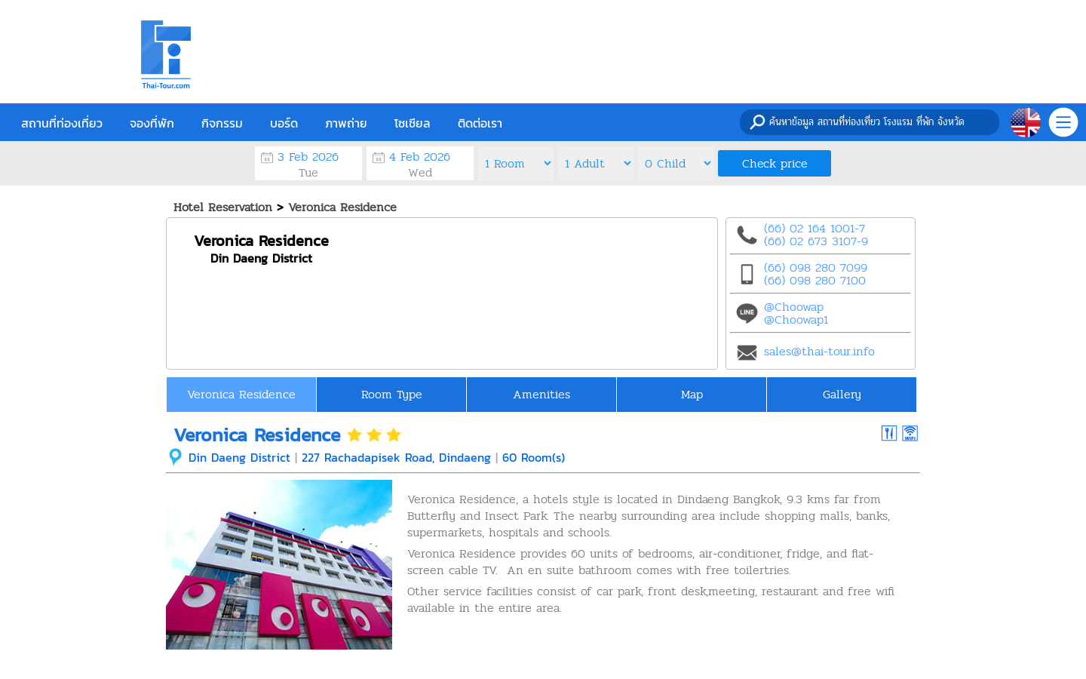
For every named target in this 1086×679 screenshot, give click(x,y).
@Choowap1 (796, 319)
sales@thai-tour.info (819, 351)
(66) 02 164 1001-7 (814, 228)
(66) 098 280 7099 (815, 267)
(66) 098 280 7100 (815, 280)
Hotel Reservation (222, 207)
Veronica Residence (342, 207)
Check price (775, 163)
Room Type (391, 394)
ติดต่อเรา (480, 123)
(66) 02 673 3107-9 (816, 241)
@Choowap (794, 306)
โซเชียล (412, 123)
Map (692, 394)
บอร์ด (284, 123)
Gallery (842, 394)
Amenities (541, 394)
